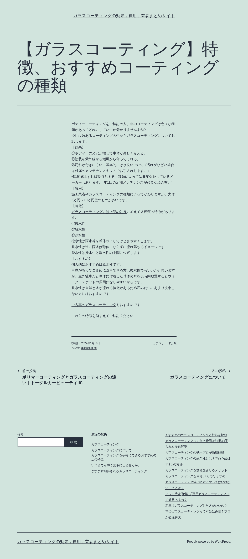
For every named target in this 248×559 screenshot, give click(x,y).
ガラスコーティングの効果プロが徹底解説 (194, 452)
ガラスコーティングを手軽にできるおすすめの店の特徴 (123, 457)
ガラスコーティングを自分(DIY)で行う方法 (195, 476)
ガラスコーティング (105, 444)
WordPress (222, 541)
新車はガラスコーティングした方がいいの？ (196, 505)
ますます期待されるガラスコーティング (119, 471)
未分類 (172, 343)
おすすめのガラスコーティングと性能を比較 (196, 435)
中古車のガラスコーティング (93, 305)
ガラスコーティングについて (111, 450)
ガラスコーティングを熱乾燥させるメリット (196, 470)
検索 (20, 434)
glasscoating (89, 347)
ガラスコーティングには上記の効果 (99, 212)
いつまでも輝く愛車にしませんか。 (116, 465)
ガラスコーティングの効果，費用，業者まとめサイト (124, 15)
